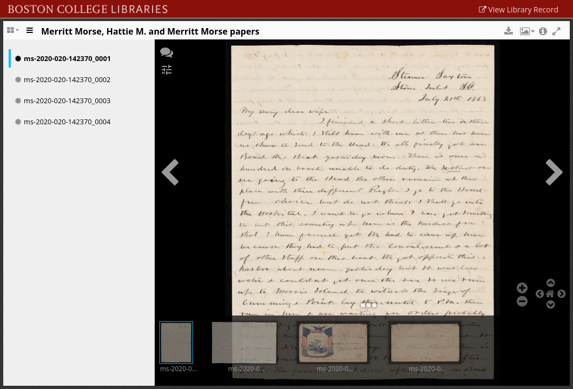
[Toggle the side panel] (30, 34)
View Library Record (518, 9)
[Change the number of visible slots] (14, 34)
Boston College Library (128, 6)
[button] (505, 31)
